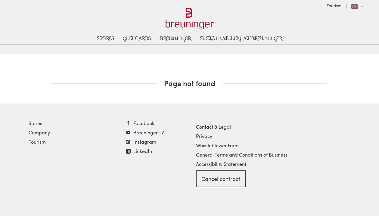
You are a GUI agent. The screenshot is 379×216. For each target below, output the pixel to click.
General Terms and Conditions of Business (241, 155)
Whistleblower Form (217, 145)
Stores (35, 123)
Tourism (334, 5)
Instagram (144, 142)
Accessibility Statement (221, 164)
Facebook (143, 123)
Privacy (204, 136)
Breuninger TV (148, 132)
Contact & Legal (213, 127)
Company (39, 132)
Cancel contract (220, 178)
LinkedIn (142, 151)
